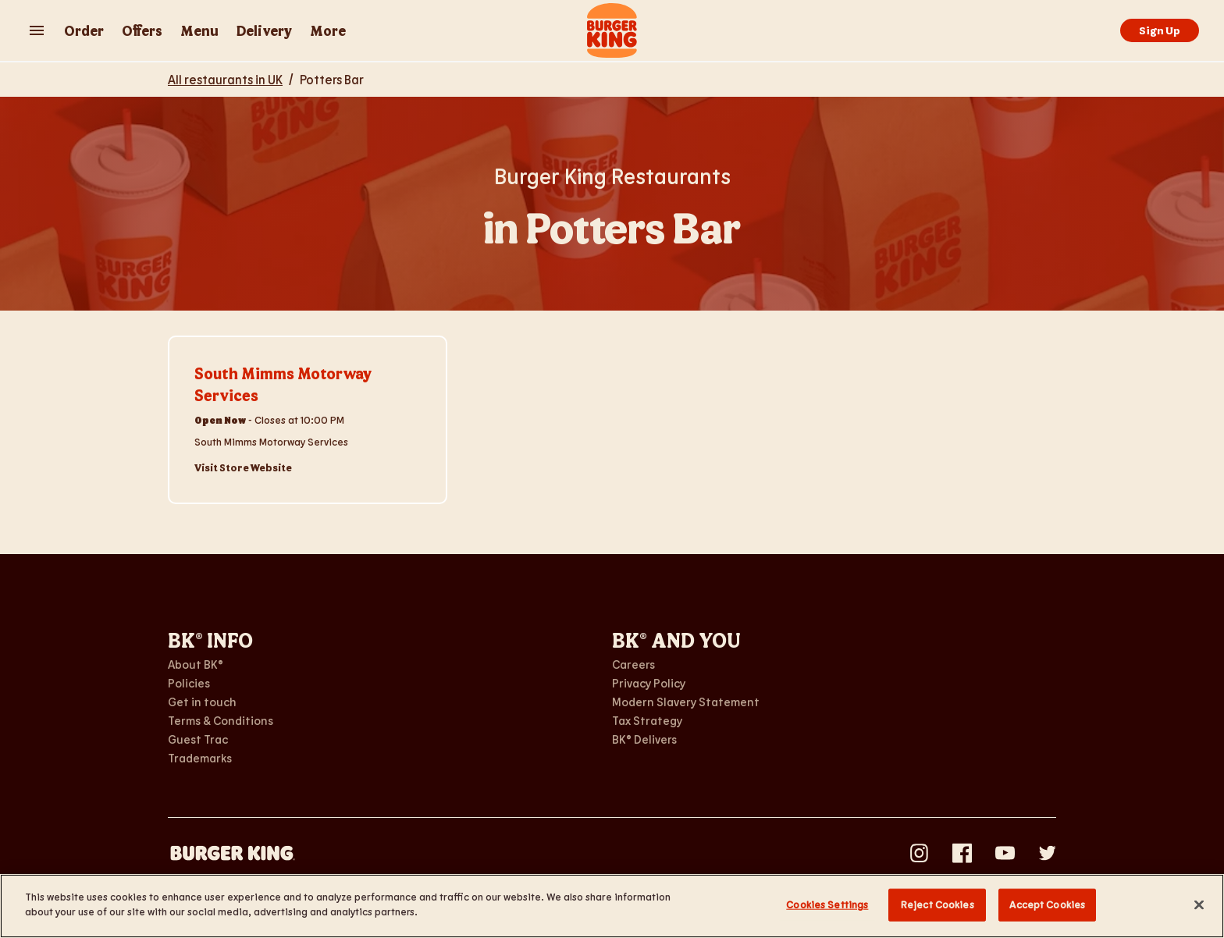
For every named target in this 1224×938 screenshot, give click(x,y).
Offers (142, 30)
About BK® (195, 664)
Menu (199, 30)
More (328, 30)
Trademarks (200, 758)
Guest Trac (198, 739)
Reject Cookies (937, 904)
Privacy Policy (648, 683)
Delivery (264, 30)
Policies (189, 683)
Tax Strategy (647, 720)
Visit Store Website (243, 467)
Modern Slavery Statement (686, 702)
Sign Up (1159, 30)
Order (84, 30)
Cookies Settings (827, 904)
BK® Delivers (644, 739)
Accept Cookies (1047, 904)
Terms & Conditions (220, 720)
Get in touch (202, 702)
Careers (633, 664)
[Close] (1199, 904)
